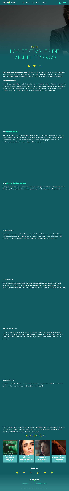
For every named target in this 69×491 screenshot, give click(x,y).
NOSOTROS (35, 3)
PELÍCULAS (25, 3)
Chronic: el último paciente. (16, 183)
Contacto (25, 484)
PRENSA (44, 3)
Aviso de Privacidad (40, 484)
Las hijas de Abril (12, 132)
